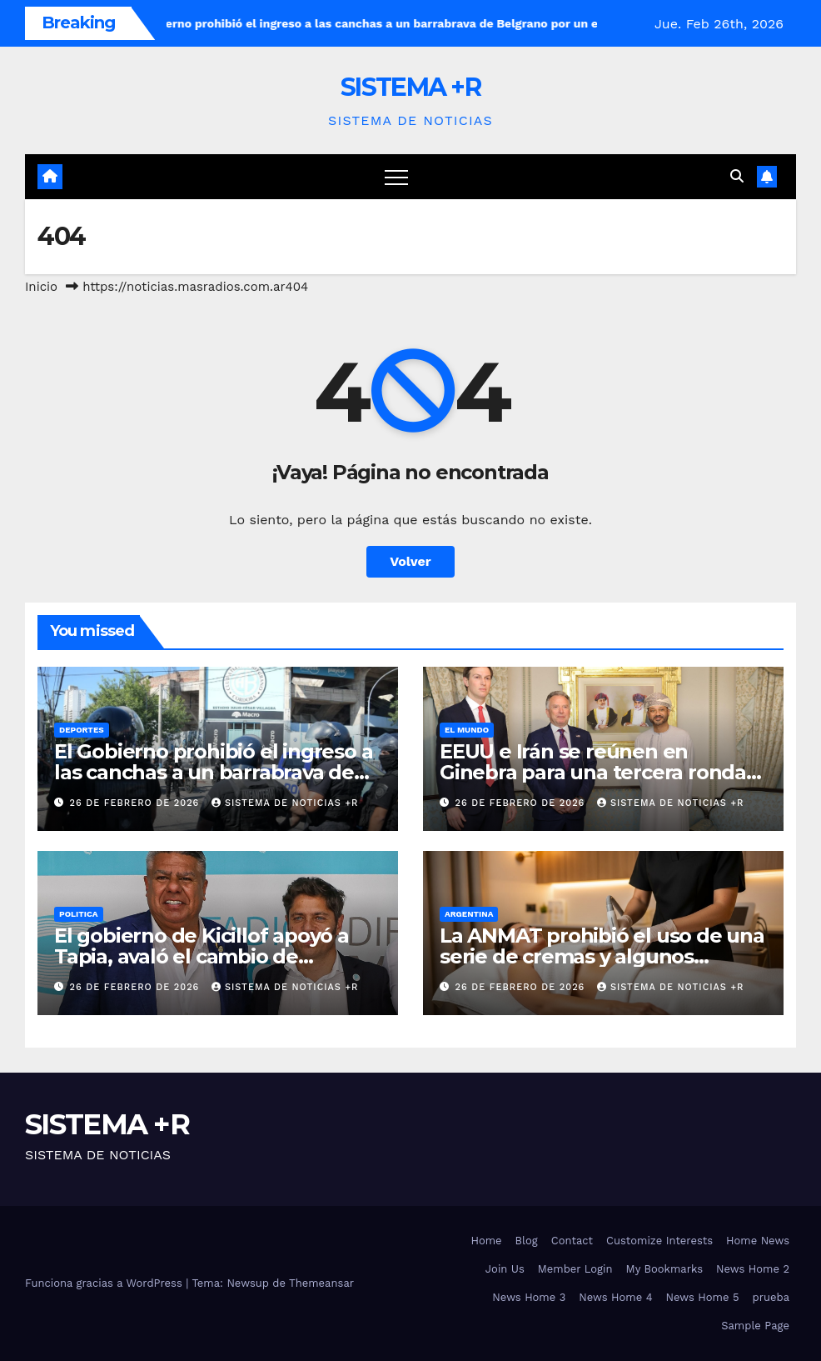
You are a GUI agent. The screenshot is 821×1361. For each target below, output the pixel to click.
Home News (757, 1240)
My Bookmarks (665, 1269)
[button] (737, 176)
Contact (572, 1240)
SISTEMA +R (410, 87)
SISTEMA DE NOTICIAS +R (285, 803)
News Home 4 (615, 1297)
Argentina (469, 913)
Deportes (81, 729)
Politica (78, 913)
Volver (410, 561)
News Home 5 (702, 1297)
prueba (771, 1297)
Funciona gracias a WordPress (105, 1283)
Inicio (41, 286)
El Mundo (467, 729)
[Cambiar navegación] (396, 177)
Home (485, 1240)
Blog (526, 1240)
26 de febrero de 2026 (136, 803)
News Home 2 (752, 1269)
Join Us (505, 1269)
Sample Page (755, 1325)
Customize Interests (659, 1240)
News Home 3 (528, 1297)
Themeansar (321, 1283)
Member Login (575, 1269)
